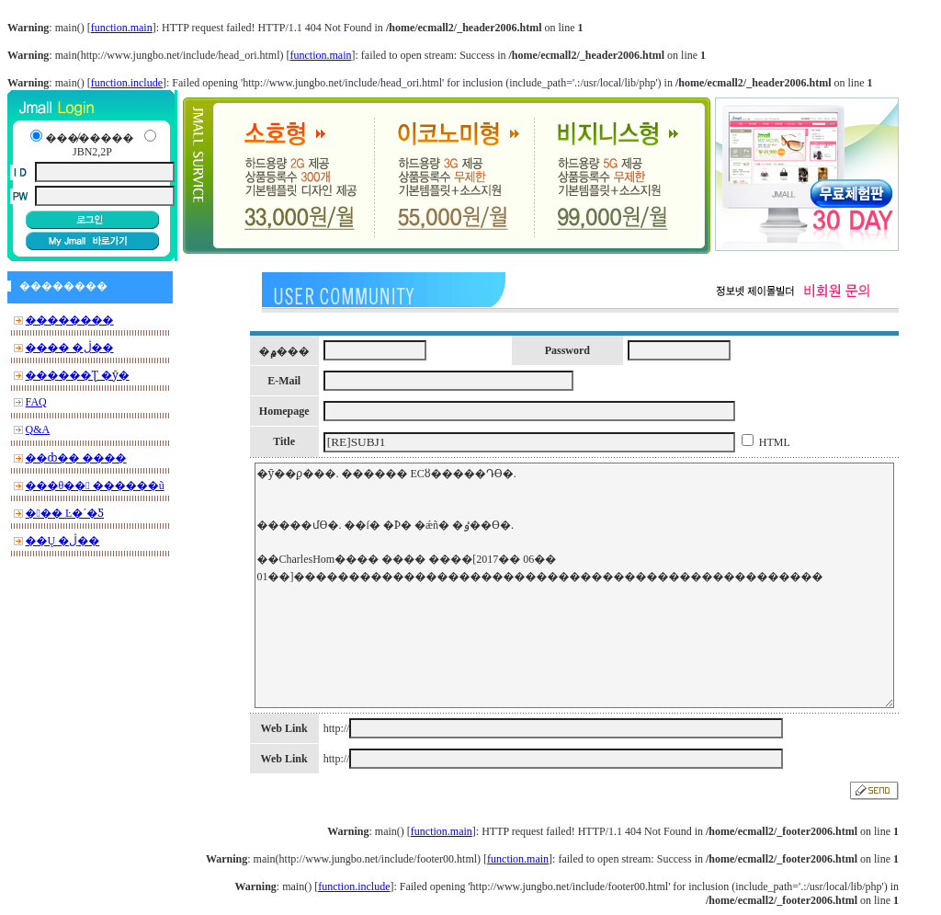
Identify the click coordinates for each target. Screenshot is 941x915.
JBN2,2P (92, 151)
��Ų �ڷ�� (63, 540)
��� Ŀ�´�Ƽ (65, 513)
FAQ (36, 401)
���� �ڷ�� (70, 347)
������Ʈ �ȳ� (78, 375)
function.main (122, 27)
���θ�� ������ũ (95, 485)
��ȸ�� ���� (76, 458)
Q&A (38, 429)
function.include (127, 82)
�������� (70, 320)
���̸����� (89, 138)
